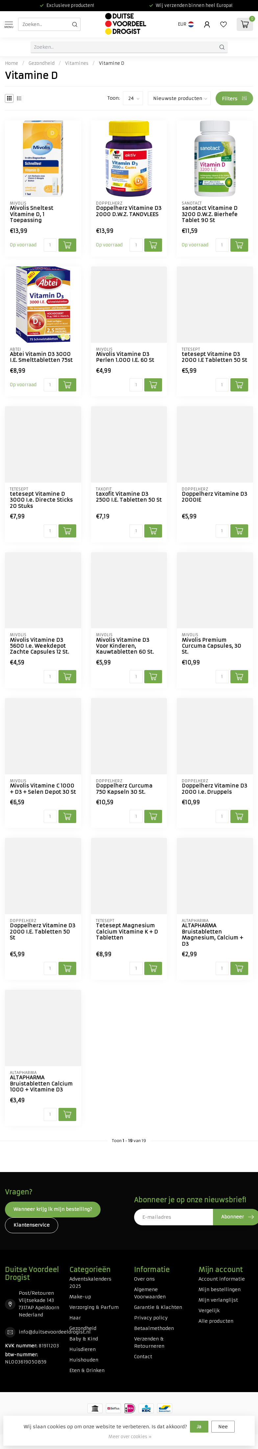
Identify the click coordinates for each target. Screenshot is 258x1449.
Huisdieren (82, 1349)
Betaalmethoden (154, 1328)
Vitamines (76, 63)
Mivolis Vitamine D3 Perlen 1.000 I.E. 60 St (125, 357)
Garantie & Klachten (158, 1307)
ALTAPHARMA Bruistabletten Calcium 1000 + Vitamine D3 (41, 1084)
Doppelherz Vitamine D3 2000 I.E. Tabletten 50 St (42, 932)
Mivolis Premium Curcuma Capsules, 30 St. (211, 646)
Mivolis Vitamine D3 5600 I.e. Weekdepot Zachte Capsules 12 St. (39, 646)
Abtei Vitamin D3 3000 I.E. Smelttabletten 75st (41, 357)
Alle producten (216, 1321)
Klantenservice (31, 1225)
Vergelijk (209, 1310)
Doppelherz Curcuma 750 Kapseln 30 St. (124, 789)
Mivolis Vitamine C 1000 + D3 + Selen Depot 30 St (43, 789)
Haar (75, 1318)
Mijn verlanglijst (218, 1300)
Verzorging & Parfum (94, 1307)
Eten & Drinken (87, 1370)
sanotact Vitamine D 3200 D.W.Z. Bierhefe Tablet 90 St (210, 214)
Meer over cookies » (130, 1436)
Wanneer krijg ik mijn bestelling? (52, 1209)
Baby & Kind (83, 1339)
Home (11, 63)
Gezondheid (42, 63)
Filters (234, 99)
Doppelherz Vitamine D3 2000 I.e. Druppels (214, 789)
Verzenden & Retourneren (149, 1342)
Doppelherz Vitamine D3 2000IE (214, 497)
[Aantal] (50, 245)
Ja (199, 1427)
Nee (223, 1427)
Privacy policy (151, 1318)
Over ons (144, 1279)
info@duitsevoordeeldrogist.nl (55, 1332)
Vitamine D (111, 63)
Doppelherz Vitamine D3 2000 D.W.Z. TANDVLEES (128, 211)
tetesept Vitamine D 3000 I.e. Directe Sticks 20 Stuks (41, 500)
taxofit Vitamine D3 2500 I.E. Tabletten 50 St (129, 497)
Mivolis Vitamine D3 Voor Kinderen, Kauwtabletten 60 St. (125, 646)
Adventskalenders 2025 (90, 1282)
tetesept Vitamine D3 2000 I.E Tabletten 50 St (214, 357)
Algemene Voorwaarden (150, 1293)
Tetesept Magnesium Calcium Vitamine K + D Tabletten (127, 932)
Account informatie (222, 1279)
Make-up (80, 1297)
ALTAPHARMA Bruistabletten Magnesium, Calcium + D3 (212, 935)
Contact (143, 1357)
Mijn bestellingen (220, 1289)
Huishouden (83, 1360)
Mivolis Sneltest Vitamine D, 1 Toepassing (31, 214)
